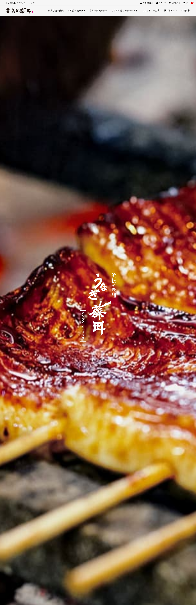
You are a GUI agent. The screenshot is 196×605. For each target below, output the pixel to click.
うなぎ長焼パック (98, 10)
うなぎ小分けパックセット (125, 10)
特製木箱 (185, 10)
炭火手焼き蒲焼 (55, 10)
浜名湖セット (170, 10)
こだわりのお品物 (151, 10)
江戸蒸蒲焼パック (76, 10)
